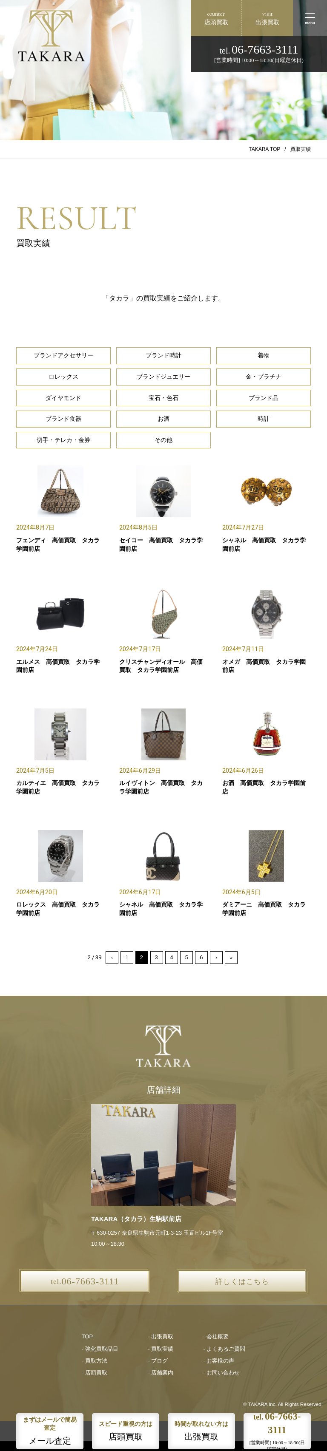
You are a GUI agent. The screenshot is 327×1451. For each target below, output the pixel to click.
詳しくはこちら (242, 1282)
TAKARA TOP (264, 149)
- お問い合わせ (221, 1372)
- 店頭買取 (94, 1372)
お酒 (163, 418)
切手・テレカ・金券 (63, 439)
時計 (264, 418)
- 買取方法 (94, 1360)
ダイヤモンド (63, 397)
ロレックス (63, 376)
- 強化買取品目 (100, 1349)
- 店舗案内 (161, 1372)
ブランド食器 (63, 418)
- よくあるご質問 (224, 1349)
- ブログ (158, 1360)
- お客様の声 (218, 1360)
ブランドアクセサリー (63, 355)
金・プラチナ (263, 376)
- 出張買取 (161, 1336)
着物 (264, 355)
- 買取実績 (161, 1349)
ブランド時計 (163, 355)
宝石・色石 (163, 397)
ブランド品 (263, 397)
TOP (87, 1336)
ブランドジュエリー (163, 376)
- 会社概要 (216, 1336)
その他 (163, 439)
